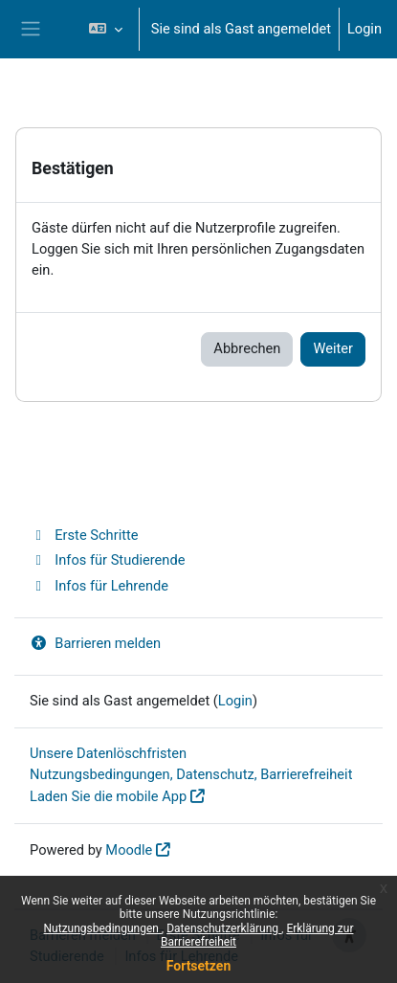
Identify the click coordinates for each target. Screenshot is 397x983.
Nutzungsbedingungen (103, 928)
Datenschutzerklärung (223, 928)
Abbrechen (246, 348)
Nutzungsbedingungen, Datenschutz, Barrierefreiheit (191, 774)
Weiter (333, 348)
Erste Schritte (84, 535)
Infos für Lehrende (99, 585)
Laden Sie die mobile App (108, 796)
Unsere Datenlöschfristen (108, 753)
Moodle (128, 850)
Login (364, 28)
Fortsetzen (199, 965)
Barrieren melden (95, 643)
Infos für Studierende (107, 560)
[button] (105, 29)
